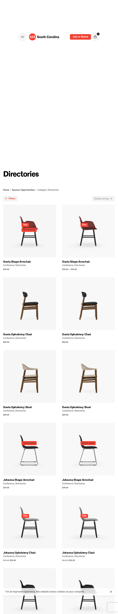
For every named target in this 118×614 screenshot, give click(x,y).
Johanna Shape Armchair (19, 480)
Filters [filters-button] (9, 199)
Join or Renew (80, 36)
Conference (8, 265)
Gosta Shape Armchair (17, 262)
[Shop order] (103, 198)
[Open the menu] (22, 37)
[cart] (95, 37)
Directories (20, 265)
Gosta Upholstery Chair (17, 334)
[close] (111, 592)
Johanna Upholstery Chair (19, 553)
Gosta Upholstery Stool (17, 407)
